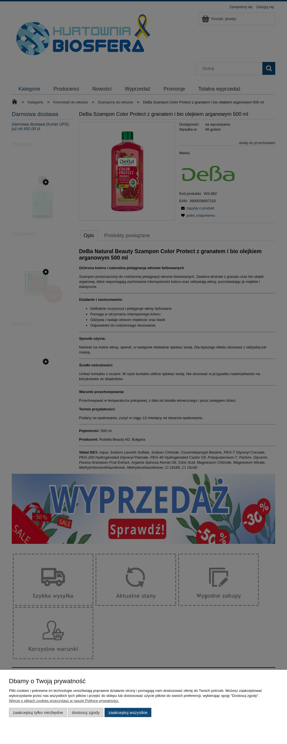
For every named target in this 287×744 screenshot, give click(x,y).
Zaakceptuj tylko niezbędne (38, 712)
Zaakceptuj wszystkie (127, 712)
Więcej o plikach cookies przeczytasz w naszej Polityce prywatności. (64, 701)
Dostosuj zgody (86, 712)
